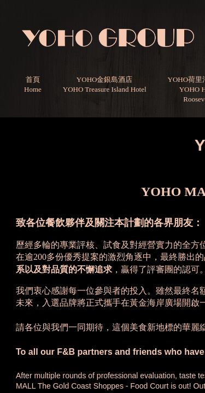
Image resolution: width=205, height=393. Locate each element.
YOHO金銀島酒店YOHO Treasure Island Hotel (105, 84)
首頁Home (33, 84)
